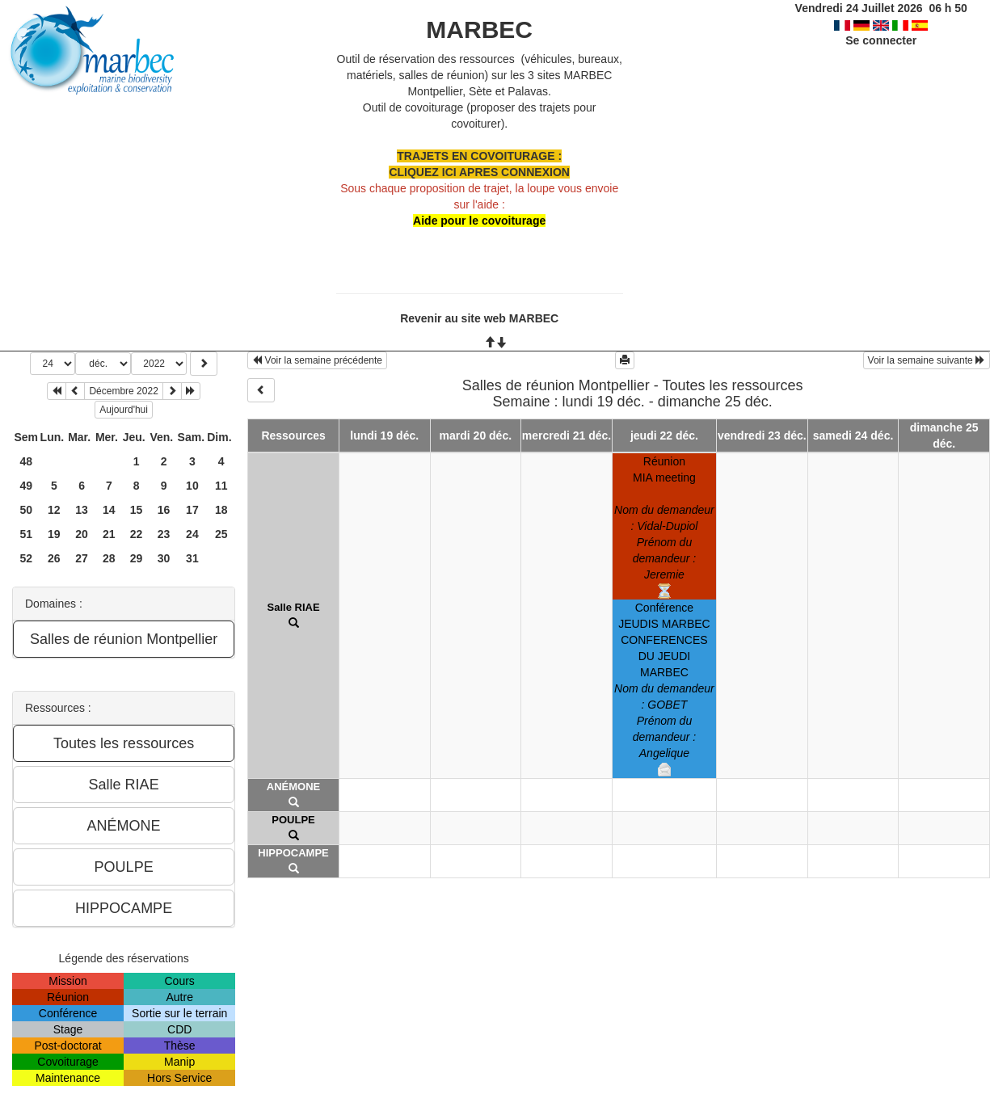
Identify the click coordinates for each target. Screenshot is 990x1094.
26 (54, 558)
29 (136, 558)
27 (81, 558)
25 (221, 534)
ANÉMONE (293, 787)
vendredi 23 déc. (762, 435)
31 (192, 558)
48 (26, 461)
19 (54, 534)
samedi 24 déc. (853, 435)
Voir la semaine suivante (926, 360)
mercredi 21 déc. (567, 435)
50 (26, 509)
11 (221, 485)
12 (54, 509)
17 (192, 509)
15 (136, 509)
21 (109, 534)
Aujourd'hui (123, 409)
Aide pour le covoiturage (479, 220)
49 (26, 485)
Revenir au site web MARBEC (479, 318)
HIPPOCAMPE (293, 853)
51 (26, 534)
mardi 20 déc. (476, 435)
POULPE (293, 820)
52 (26, 558)
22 (136, 534)
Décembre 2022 (123, 391)
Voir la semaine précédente (317, 360)
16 (164, 509)
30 (164, 558)
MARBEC (479, 29)
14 (109, 509)
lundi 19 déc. (384, 435)
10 (192, 485)
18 (221, 509)
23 (164, 534)
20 (81, 534)
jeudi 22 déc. (664, 435)
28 (109, 558)
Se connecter (880, 40)
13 (81, 509)
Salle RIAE (294, 607)
